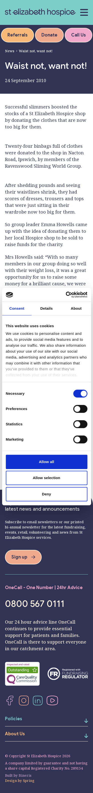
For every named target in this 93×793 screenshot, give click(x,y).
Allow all (46, 462)
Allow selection (46, 478)
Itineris (25, 775)
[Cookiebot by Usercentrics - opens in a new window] (66, 294)
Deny (46, 494)
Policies (13, 718)
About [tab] (76, 308)
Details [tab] (46, 308)
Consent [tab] (16, 308)
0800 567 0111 (34, 604)
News (9, 51)
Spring (28, 780)
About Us (15, 734)
